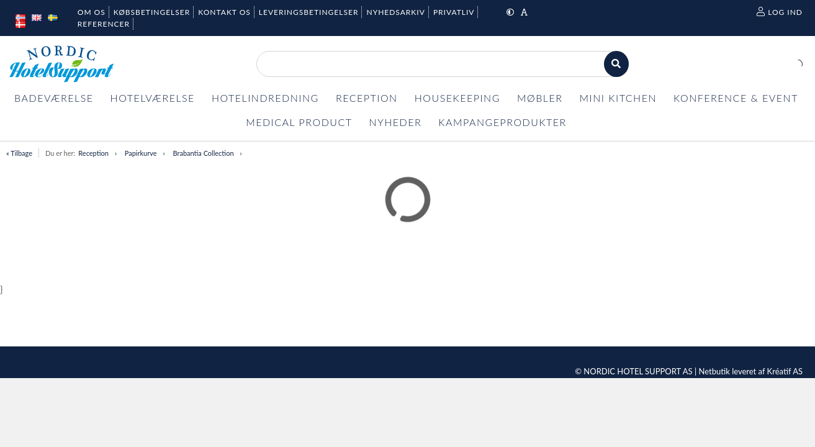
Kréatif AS (785, 371)
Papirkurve (141, 153)
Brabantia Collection (203, 153)
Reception (93, 153)
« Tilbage (19, 153)
